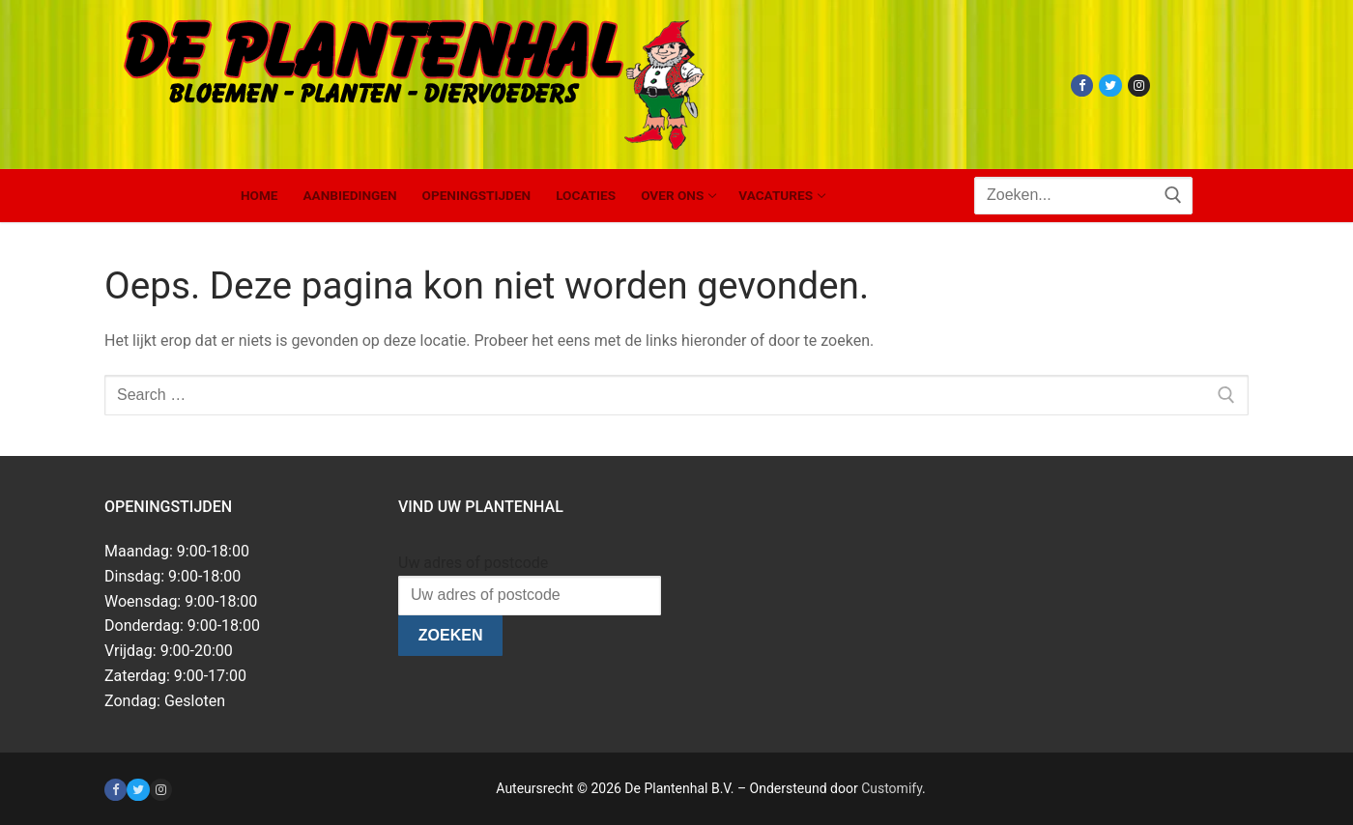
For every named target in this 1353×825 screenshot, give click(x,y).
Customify (891, 788)
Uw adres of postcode (473, 563)
